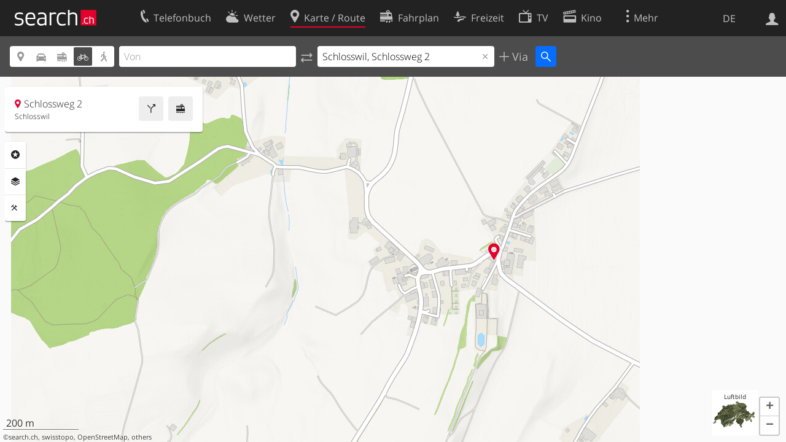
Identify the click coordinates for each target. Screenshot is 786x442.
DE (729, 18)
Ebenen (15, 182)
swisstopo (58, 437)
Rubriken (15, 155)
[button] (769, 407)
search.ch (23, 437)
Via (518, 56)
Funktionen (15, 208)
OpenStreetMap (102, 437)
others (141, 437)
